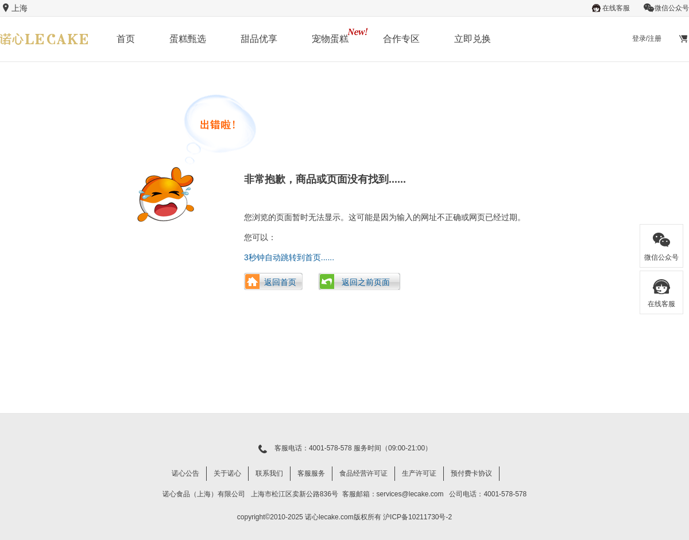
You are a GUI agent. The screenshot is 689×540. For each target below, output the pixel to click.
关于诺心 (227, 473)
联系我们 (269, 473)
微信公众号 (666, 8)
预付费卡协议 (471, 473)
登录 (639, 38)
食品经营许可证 (363, 473)
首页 (126, 39)
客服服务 (311, 473)
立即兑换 (472, 39)
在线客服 (610, 8)
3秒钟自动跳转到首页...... (289, 257)
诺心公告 (185, 473)
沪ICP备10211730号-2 (417, 517)
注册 (654, 38)
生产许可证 (419, 473)
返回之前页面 (366, 282)
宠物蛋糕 (330, 39)
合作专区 (401, 39)
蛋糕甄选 (187, 39)
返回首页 (280, 282)
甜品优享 (259, 39)
